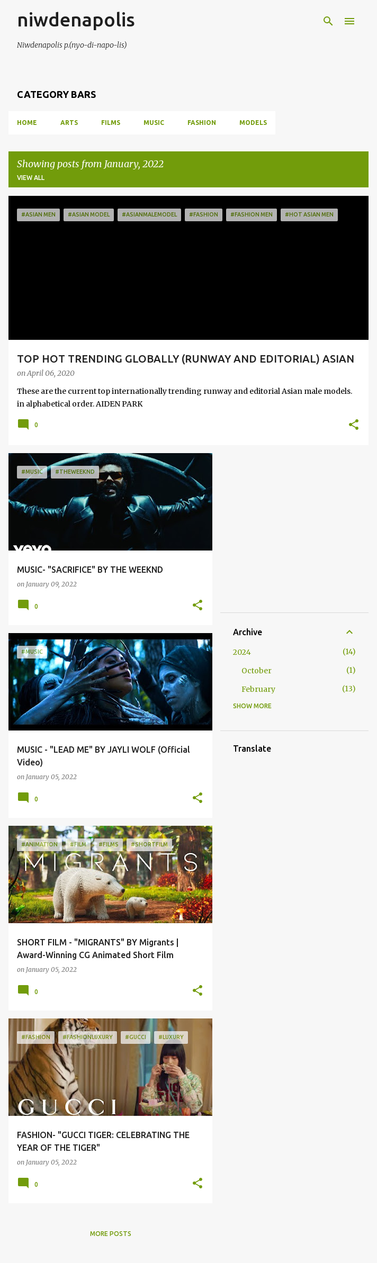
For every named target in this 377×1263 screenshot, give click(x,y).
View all (30, 177)
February (258, 689)
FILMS (110, 122)
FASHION (201, 122)
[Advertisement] (305, 532)
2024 (242, 652)
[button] (353, 425)
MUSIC (153, 122)
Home (27, 122)
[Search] (328, 21)
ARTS (69, 122)
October (256, 670)
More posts (110, 1233)
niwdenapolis (76, 19)
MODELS (253, 122)
